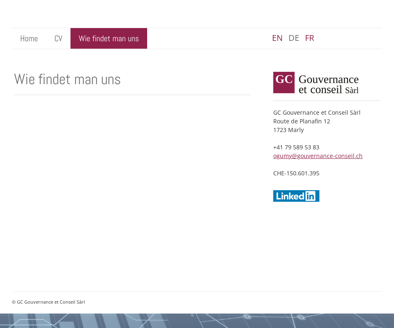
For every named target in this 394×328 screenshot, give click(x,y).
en (277, 37)
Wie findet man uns (109, 38)
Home (29, 38)
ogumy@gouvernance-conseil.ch (318, 156)
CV (58, 38)
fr (309, 37)
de (293, 37)
